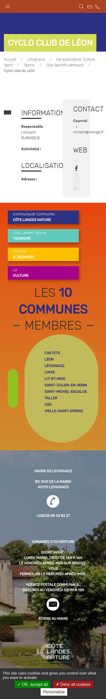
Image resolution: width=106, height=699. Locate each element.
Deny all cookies (73, 684)
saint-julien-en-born (65, 385)
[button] (7, 5)
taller (50, 398)
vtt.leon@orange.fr (88, 132)
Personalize (54, 692)
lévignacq (54, 366)
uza (47, 404)
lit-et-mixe (54, 379)
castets (52, 353)
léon (49, 359)
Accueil (10, 59)
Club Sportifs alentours (65, 65)
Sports (29, 65)
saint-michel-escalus (65, 391)
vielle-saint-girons (63, 411)
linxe (49, 372)
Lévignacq (36, 59)
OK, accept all (32, 684)
